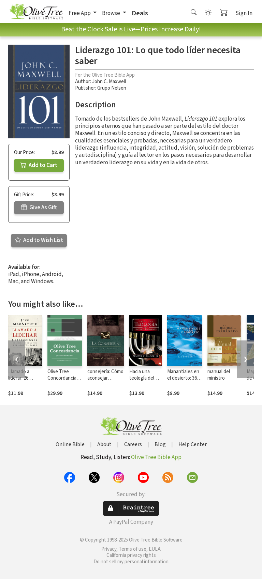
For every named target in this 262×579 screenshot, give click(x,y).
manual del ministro (218, 375)
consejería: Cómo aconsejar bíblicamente (105, 378)
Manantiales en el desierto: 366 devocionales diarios (183, 381)
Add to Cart (38, 165)
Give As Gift (39, 207)
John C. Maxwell (109, 81)
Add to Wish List (39, 240)
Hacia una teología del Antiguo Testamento (142, 381)
